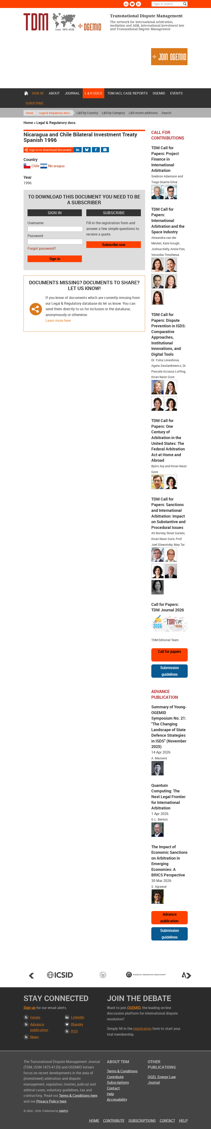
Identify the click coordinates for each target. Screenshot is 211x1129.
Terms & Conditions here (78, 1095)
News (34, 1037)
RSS (74, 1031)
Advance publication (169, 917)
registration (142, 1028)
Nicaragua (56, 165)
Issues (35, 1017)
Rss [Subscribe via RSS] (138, 4)
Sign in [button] (54, 258)
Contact (113, 1088)
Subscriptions (118, 1082)
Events (176, 93)
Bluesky (77, 1024)
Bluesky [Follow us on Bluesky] (132, 4)
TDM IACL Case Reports (127, 93)
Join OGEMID (169, 56)
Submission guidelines (169, 671)
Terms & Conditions (122, 1071)
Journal (72, 93)
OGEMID (159, 93)
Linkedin (77, 1017)
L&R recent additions (143, 113)
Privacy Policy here (51, 1101)
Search (166, 113)
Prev (31, 975)
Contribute (115, 1076)
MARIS (63, 1111)
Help (110, 1094)
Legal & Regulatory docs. (54, 113)
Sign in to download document (50, 150)
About (54, 93)
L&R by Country (87, 113)
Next (188, 975)
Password (35, 235)
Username (35, 222)
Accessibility (117, 1099)
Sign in (37, 93)
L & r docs (93, 93)
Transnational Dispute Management (62, 21)
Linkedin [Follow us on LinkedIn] (126, 4)
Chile (35, 165)
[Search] (169, 4)
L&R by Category (113, 113)
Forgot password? (42, 248)
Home (26, 93)
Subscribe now (113, 244)
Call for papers (169, 651)
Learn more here (58, 320)
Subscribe (34, 103)
